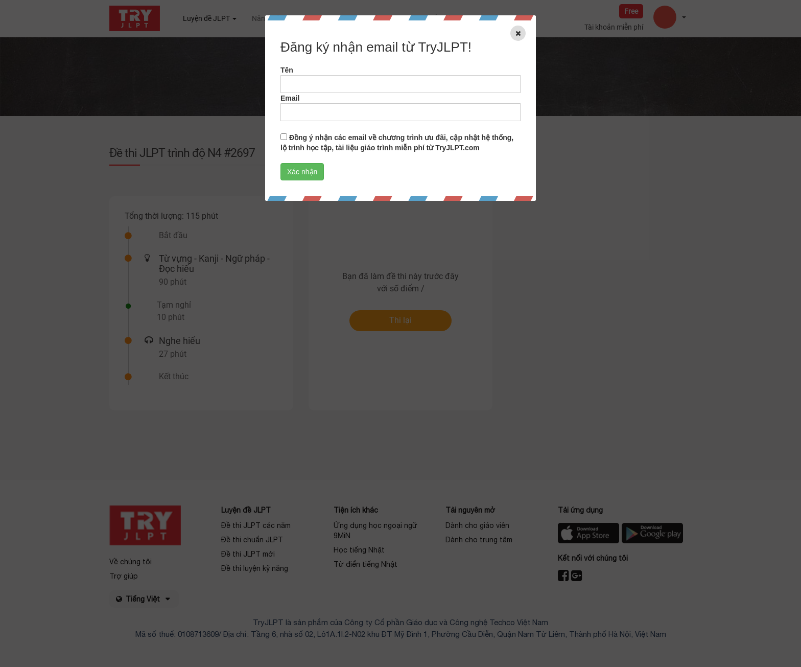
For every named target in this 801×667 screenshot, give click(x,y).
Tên (286, 70)
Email (289, 98)
